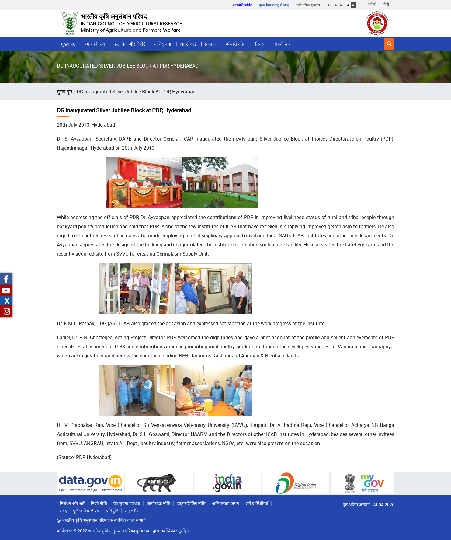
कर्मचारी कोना (235, 44)
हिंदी (386, 4)
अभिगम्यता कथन (225, 503)
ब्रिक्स (260, 44)
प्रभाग (210, 44)
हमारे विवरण (94, 44)
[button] (389, 44)
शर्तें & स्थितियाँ (256, 503)
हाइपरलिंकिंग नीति (191, 503)
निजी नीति (99, 503)
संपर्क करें (282, 44)
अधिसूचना (162, 44)
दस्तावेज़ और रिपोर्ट (129, 44)
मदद (63, 511)
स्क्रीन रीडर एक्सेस (308, 5)
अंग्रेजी (372, 4)
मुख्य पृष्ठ (68, 44)
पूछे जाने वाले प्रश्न (86, 511)
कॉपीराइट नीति (158, 503)
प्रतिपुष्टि (112, 511)
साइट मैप (132, 511)
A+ (329, 5)
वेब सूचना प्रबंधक (126, 503)
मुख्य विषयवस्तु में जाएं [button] (274, 5)
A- (341, 5)
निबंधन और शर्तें (72, 503)
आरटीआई (188, 44)
